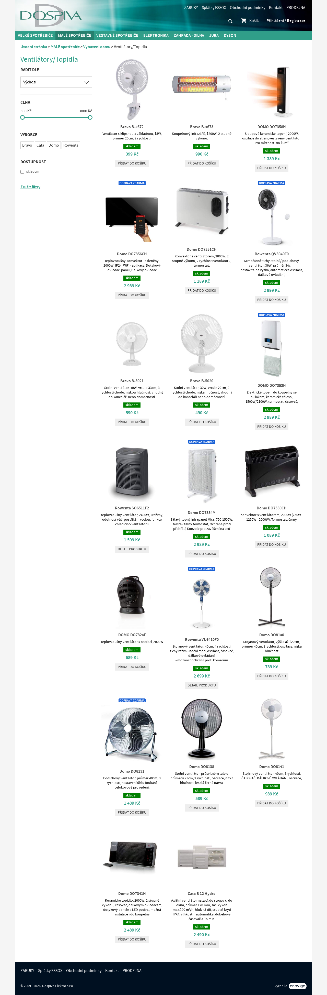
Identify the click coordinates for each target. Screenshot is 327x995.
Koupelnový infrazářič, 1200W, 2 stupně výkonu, (201, 136)
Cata (40, 145)
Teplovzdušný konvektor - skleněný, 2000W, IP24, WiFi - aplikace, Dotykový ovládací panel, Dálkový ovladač (132, 265)
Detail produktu (132, 549)
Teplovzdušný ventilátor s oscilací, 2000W (132, 642)
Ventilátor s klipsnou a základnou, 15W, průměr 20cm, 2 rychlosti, (132, 136)
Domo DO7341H (132, 893)
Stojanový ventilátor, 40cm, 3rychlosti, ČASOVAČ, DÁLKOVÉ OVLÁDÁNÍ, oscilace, (271, 776)
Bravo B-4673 (201, 127)
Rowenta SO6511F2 (132, 508)
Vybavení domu (96, 47)
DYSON (230, 35)
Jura (214, 35)
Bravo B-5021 (132, 381)
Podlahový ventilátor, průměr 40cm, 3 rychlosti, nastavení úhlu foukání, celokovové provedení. (132, 783)
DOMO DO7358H (272, 127)
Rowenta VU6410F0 (202, 639)
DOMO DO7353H (272, 385)
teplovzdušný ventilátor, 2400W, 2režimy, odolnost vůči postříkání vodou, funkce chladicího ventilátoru (132, 519)
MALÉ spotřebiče (74, 35)
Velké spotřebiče (35, 35)
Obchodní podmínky (247, 7)
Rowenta (70, 145)
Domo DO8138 (201, 766)
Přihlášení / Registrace (285, 20)
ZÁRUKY (191, 7)
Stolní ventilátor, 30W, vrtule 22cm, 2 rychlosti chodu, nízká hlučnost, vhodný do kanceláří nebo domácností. (201, 392)
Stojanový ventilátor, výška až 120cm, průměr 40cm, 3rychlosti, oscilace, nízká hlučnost (272, 646)
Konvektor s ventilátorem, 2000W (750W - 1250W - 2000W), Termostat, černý (271, 517)
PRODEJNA (295, 7)
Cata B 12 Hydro (202, 893)
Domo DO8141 (271, 766)
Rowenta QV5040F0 (272, 254)
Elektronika (156, 35)
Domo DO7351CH (202, 249)
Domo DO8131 (132, 771)
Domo (54, 145)
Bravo (27, 145)
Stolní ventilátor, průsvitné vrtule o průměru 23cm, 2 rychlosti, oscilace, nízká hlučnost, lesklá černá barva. (201, 778)
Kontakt (276, 7)
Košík (250, 20)
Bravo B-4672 (132, 127)
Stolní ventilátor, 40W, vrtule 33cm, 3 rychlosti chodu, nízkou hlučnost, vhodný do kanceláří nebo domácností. (132, 392)
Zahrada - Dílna (189, 35)
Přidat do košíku (132, 163)
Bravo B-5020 (201, 381)
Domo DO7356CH (132, 254)
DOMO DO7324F (132, 635)
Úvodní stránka (33, 47)
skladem (32, 172)
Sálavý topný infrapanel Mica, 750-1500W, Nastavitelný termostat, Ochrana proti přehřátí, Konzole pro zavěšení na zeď (202, 524)
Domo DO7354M (202, 512)
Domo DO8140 (271, 635)
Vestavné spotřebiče (117, 35)
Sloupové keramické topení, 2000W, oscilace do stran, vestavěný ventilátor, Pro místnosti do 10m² (271, 138)
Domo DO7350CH (272, 508)
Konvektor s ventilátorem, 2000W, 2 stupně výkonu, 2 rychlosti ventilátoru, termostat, (201, 261)
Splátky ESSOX (214, 7)
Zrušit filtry (30, 187)
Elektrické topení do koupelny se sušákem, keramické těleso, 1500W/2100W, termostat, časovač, (272, 397)
